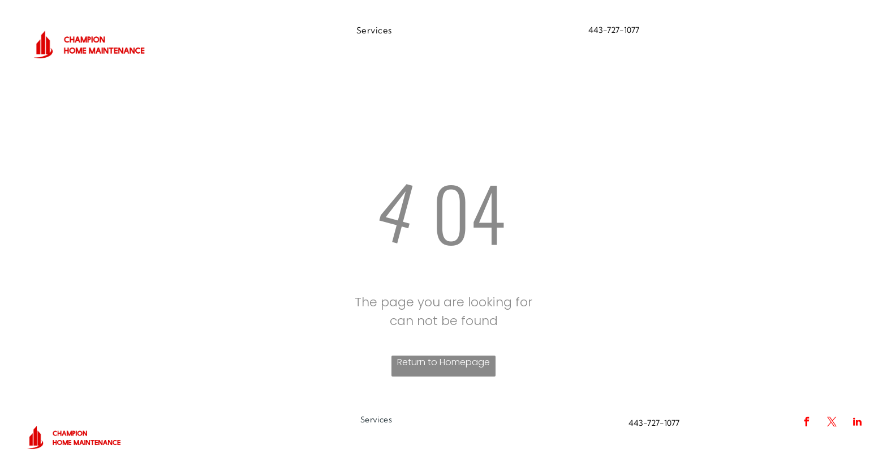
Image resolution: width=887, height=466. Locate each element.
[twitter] (831, 423)
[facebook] (806, 423)
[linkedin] (857, 423)
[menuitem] (374, 30)
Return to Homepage (443, 362)
